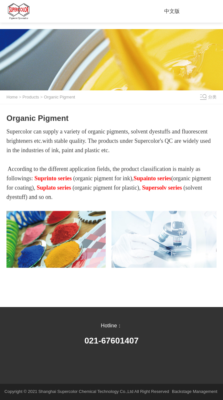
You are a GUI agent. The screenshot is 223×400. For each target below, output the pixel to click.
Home (12, 97)
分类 (212, 97)
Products (31, 97)
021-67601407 (111, 340)
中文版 (172, 11)
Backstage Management (194, 391)
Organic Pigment (59, 97)
